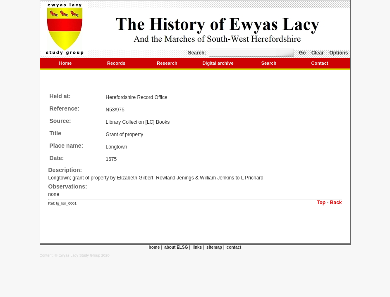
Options (338, 53)
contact (234, 247)
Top (321, 202)
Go (302, 53)
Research (167, 63)
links (197, 247)
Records (116, 63)
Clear (317, 53)
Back (336, 202)
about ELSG (176, 247)
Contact (319, 63)
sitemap (214, 247)
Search (269, 63)
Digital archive (217, 63)
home (154, 247)
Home (65, 63)
